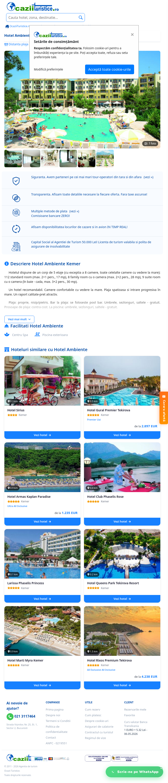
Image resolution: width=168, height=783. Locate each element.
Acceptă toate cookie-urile (109, 69)
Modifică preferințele (48, 69)
